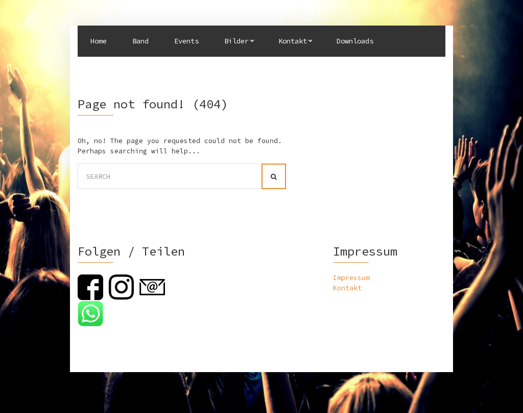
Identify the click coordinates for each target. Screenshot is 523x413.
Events (186, 40)
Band (140, 40)
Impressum (351, 277)
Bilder (236, 40)
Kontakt (292, 40)
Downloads (355, 40)
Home (98, 40)
